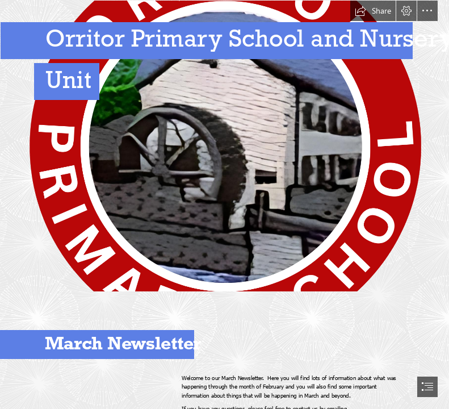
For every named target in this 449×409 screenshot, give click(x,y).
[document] (224, 204)
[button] (373, 11)
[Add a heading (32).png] (224, 146)
